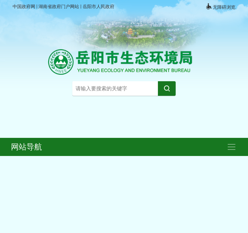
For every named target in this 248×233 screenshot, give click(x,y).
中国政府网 (24, 6)
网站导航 (26, 146)
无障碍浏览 (220, 6)
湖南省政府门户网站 (59, 6)
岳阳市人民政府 (98, 6)
